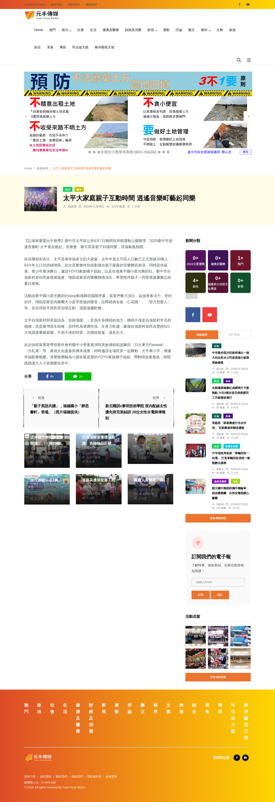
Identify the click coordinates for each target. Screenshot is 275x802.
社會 (80, 30)
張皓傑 (72, 206)
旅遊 (232, 30)
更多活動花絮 (218, 677)
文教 (219, 30)
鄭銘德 (39, 485)
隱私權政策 (94, 776)
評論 (179, 30)
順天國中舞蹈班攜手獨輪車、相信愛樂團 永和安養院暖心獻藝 (230, 493)
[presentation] (26, 116)
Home (38, 30)
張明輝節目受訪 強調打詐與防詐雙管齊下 (150, 433)
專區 (63, 47)
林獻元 (143, 444)
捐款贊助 (45, 776)
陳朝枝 (91, 485)
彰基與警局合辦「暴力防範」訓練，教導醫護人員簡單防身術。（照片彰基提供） (150, 480)
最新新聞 (42, 168)
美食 (50, 47)
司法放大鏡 (80, 47)
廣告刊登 (56, 4)
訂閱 (200, 594)
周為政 (39, 448)
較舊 (160, 397)
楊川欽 (91, 448)
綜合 (37, 47)
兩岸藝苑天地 (104, 47)
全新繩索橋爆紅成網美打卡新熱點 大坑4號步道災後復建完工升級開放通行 (230, 392)
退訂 (220, 594)
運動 (166, 30)
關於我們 (74, 4)
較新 (37, 397)
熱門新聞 (234, 334)
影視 (150, 30)
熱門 (52, 30)
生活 (93, 30)
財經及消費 (133, 30)
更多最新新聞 (218, 518)
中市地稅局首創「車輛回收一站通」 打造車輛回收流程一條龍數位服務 (231, 458)
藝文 (191, 30)
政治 (65, 30)
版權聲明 (111, 776)
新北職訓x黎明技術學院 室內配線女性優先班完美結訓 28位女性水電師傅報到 (136, 412)
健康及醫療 (111, 30)
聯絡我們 (91, 4)
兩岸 (204, 30)
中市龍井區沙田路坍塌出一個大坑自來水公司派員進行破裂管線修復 (230, 357)
